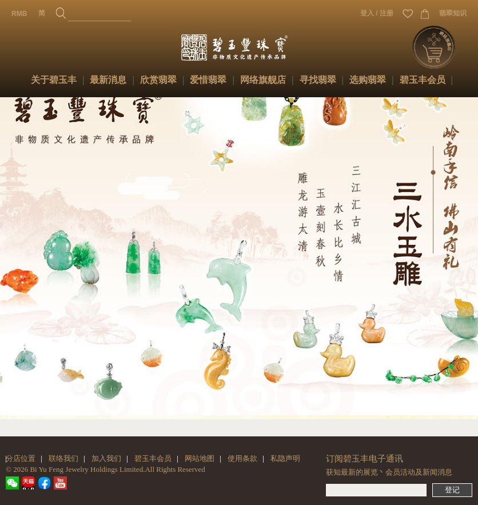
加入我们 (106, 458)
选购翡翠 (367, 80)
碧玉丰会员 (422, 80)
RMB (19, 14)
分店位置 (20, 458)
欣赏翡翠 (158, 80)
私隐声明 (285, 458)
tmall (28, 483)
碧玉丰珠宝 (244, 46)
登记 (452, 490)
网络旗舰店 (263, 80)
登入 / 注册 (376, 13)
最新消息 (108, 80)
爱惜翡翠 (208, 80)
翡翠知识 (453, 13)
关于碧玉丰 (54, 80)
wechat (12, 483)
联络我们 (63, 458)
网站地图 (199, 458)
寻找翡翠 (318, 80)
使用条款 (242, 458)
